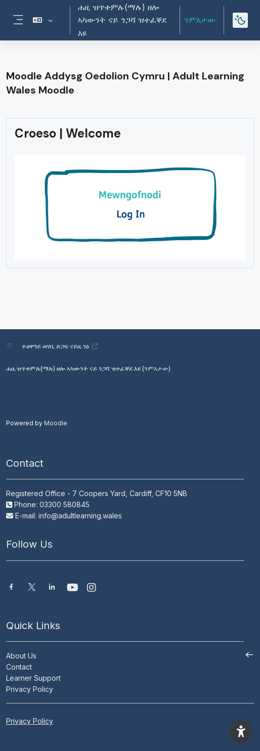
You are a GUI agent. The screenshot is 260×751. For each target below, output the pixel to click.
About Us (21, 655)
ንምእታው (199, 20)
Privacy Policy (29, 689)
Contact (19, 666)
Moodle (55, 423)
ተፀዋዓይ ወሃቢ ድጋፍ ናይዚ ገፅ (60, 346)
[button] (42, 20)
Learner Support (33, 678)
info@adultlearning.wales (80, 515)
